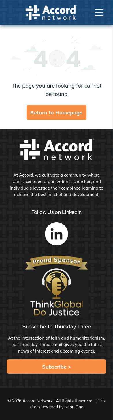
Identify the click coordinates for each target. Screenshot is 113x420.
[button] (99, 12)
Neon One (74, 407)
